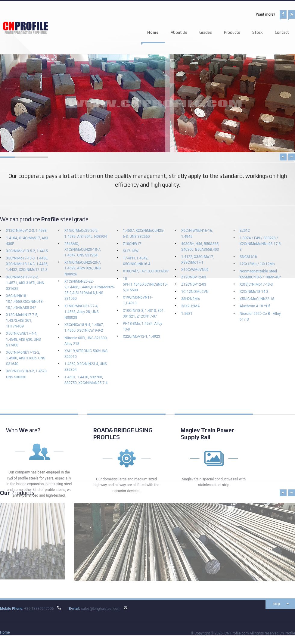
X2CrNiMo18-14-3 (254, 292)
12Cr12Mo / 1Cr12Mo (257, 264)
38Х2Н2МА (190, 306)
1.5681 (186, 314)
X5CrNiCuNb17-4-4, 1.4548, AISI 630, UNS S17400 (23, 339)
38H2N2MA (190, 299)
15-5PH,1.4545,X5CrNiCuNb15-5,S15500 (145, 284)
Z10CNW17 (132, 244)
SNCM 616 (248, 257)
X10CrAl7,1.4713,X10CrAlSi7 (146, 271)
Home (153, 32)
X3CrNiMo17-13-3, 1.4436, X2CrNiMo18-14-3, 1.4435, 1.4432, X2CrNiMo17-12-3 (27, 264)
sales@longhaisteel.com (100, 609)
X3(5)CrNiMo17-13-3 (256, 284)
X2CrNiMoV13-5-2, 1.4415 (27, 251)
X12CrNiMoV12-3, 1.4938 (26, 230)
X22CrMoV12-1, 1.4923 (141, 336)
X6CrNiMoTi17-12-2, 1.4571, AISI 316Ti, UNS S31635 (25, 283)
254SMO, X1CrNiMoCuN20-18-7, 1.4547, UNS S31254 (82, 249)
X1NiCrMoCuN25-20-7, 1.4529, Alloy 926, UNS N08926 (82, 268)
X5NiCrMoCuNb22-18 (257, 299)
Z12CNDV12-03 (193, 277)
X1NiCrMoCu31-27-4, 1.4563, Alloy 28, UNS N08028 (81, 312)
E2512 (245, 230)
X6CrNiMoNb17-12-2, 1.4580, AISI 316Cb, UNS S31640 (25, 358)
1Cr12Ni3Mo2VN (195, 292)
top (276, 603)
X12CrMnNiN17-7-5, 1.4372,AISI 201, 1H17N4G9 (22, 320)
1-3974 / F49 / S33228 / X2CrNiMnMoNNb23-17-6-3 (261, 244)
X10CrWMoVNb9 (195, 270)
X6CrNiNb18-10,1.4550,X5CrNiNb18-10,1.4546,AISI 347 (25, 301)
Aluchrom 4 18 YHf (255, 306)
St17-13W (130, 251)
